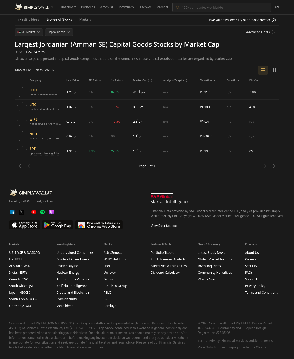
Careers (251, 259)
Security (251, 266)
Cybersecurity (66, 299)
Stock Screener (259, 20)
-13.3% (115, 121)
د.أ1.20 (71, 92)
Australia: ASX (19, 266)
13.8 (205, 151)
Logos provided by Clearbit (247, 347)
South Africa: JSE (21, 286)
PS (202, 136)
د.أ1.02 (71, 107)
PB (202, 121)
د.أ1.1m (138, 136)
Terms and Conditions (261, 292)
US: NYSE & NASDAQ (24, 252)
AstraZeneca (113, 252)
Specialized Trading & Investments (46, 153)
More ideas (64, 306)
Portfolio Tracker (163, 252)
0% (91, 92)
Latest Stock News (211, 252)
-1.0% (115, 107)
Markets (85, 19)
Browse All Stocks (59, 19)
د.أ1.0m (138, 151)
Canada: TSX (18, 279)
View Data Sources (164, 226)
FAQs (249, 272)
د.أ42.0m (139, 92)
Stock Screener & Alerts (168, 259)
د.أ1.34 (71, 151)
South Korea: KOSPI (24, 299)
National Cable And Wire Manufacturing (46, 124)
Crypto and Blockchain (73, 292)
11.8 (205, 92)
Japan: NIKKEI (19, 292)
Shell (107, 266)
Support (251, 279)
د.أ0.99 (71, 136)
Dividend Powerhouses (73, 259)
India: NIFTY (18, 272)
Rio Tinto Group (115, 286)
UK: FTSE (15, 259)
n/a (165, 92)
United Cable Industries (44, 94)
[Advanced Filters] (261, 32)
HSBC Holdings (115, 259)
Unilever (110, 272)
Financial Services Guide (239, 340)
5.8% (252, 92)
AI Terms (266, 340)
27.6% (115, 151)
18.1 (205, 107)
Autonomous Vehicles (72, 279)
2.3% (92, 151)
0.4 (204, 121)
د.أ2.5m (138, 121)
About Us (252, 252)
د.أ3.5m (138, 107)
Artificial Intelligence (71, 286)
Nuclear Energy (67, 272)
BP (106, 299)
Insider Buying (67, 266)
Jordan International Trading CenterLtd (46, 109)
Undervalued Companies (74, 252)
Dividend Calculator (165, 272)
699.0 (206, 136)
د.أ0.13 (71, 121)
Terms (202, 340)
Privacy (214, 340)
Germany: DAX (20, 306)
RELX (107, 292)
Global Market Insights (215, 259)
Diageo (109, 279)
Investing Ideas (28, 19)
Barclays (110, 306)
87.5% (115, 92)
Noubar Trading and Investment (46, 138)
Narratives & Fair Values (169, 266)
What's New (206, 279)
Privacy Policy (255, 286)
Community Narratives (215, 272)
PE (201, 92)
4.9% (252, 107)
